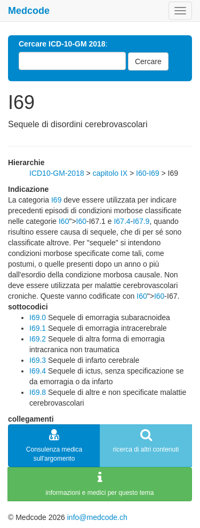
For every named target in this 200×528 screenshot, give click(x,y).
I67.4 (122, 221)
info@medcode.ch (97, 517)
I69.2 (37, 339)
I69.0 (37, 317)
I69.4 (37, 371)
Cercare (148, 61)
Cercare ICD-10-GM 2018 (62, 44)
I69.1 (37, 328)
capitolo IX (110, 173)
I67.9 (141, 221)
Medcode (29, 10)
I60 (64, 221)
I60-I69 (147, 173)
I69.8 (37, 392)
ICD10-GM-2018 (56, 173)
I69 (56, 200)
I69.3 (37, 360)
